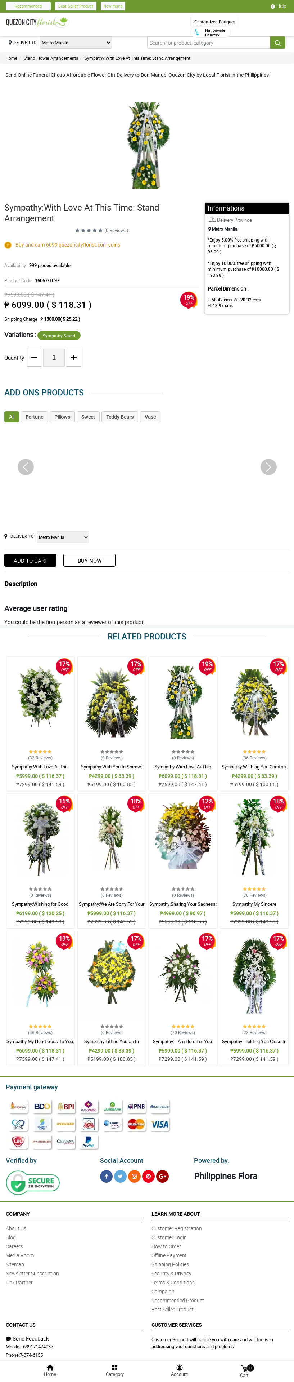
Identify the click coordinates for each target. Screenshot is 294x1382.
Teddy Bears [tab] (120, 416)
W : (243, 299)
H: (269, 299)
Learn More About (175, 1211)
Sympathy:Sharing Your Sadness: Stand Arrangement (183, 907)
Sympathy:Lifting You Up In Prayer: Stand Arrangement (111, 1044)
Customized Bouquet (214, 22)
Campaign (163, 1289)
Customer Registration (176, 1226)
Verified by (20, 1158)
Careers (14, 1244)
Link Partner (19, 1280)
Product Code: (30, 280)
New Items (113, 6)
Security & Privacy (171, 1271)
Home (11, 58)
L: (218, 299)
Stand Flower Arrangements (51, 58)
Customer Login (169, 1235)
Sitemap (15, 1262)
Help (278, 6)
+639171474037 (37, 1344)
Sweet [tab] (88, 416)
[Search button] (277, 42)
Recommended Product (177, 1298)
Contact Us (20, 1322)
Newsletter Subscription (32, 1271)
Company (18, 1211)
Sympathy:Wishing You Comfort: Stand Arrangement (254, 769)
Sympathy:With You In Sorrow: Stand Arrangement (111, 769)
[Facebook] (106, 1174)
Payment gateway (28, 1086)
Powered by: (210, 1158)
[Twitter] (120, 1174)
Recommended (28, 6)
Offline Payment (169, 1253)
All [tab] (11, 416)
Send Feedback (27, 1336)
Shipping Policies (170, 1262)
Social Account (119, 1158)
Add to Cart (31, 560)
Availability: (35, 265)
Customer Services (176, 1322)
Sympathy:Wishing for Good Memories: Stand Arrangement (40, 907)
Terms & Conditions (173, 1280)
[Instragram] (134, 1174)
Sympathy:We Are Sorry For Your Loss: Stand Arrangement (111, 907)
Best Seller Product (75, 6)
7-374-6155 (31, 1353)
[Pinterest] (148, 1174)
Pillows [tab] (62, 416)
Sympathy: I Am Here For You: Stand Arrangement (183, 1044)
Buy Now (89, 560)
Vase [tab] (150, 416)
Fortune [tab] (34, 416)
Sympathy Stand (59, 335)
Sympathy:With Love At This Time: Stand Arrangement (137, 58)
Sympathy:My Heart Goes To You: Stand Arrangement (40, 1044)
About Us (16, 1226)
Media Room (20, 1253)
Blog (11, 1235)
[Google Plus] (162, 1174)
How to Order (166, 1244)
